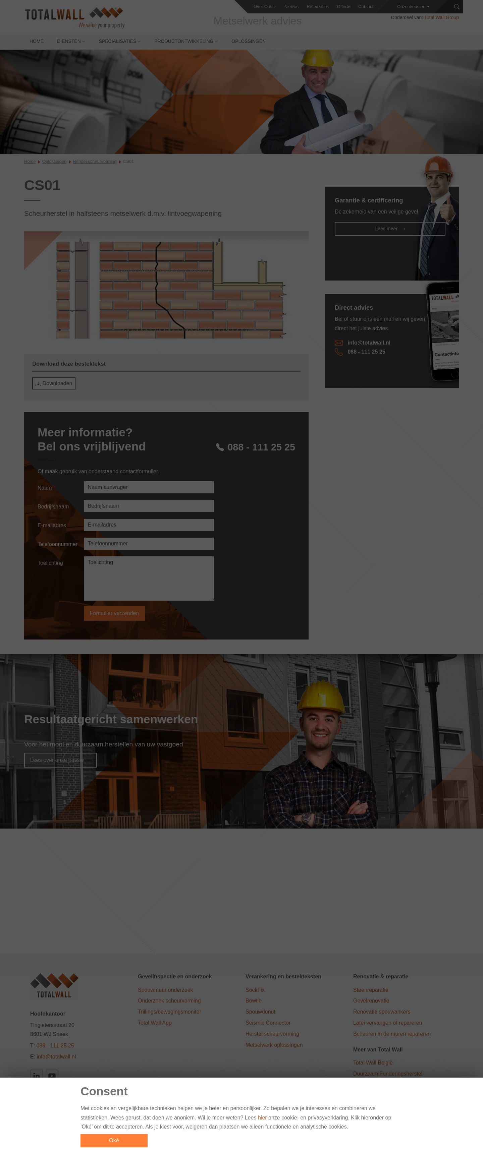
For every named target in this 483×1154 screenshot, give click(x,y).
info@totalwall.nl (362, 346)
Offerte (344, 6)
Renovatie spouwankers (382, 1012)
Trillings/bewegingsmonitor (169, 1012)
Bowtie (254, 1001)
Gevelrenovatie (371, 1001)
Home (37, 44)
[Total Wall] (77, 20)
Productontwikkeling (183, 44)
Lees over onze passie (60, 761)
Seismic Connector (268, 1023)
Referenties (318, 6)
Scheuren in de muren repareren (392, 1034)
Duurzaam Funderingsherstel (387, 1074)
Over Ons (263, 6)
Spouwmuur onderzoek (165, 990)
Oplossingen (248, 44)
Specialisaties (118, 44)
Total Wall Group (441, 20)
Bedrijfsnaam (53, 507)
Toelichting (50, 563)
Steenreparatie (370, 990)
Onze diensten (411, 6)
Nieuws (291, 6)
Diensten (69, 44)
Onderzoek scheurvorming (169, 1001)
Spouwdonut (260, 1012)
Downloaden (54, 386)
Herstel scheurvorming (94, 164)
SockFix (255, 990)
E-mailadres (54, 526)
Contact (365, 6)
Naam (46, 488)
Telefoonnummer (57, 545)
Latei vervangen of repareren (387, 1023)
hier (262, 1119)
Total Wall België (373, 1063)
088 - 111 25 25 (253, 446)
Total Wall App (155, 1023)
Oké (114, 1142)
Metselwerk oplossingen (274, 1045)
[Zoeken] (457, 7)
